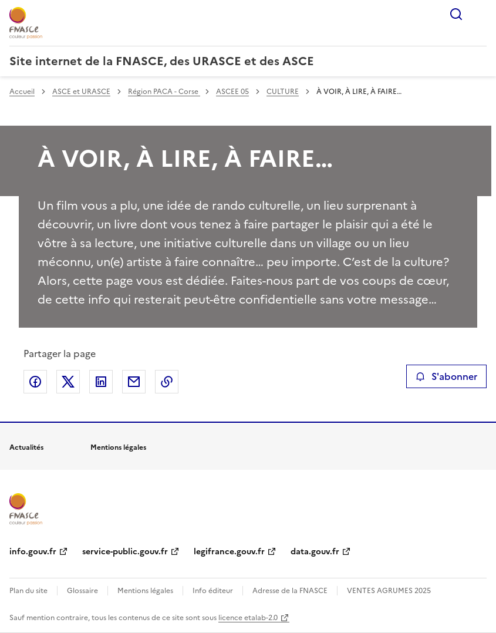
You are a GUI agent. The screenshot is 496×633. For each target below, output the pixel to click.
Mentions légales (145, 590)
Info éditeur (213, 590)
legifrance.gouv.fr (229, 552)
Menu (479, 14)
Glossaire (82, 590)
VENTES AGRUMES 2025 (389, 590)
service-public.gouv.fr (125, 552)
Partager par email (134, 381)
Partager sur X (68, 381)
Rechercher (456, 14)
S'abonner (446, 376)
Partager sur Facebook (35, 381)
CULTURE (282, 91)
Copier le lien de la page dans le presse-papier (166, 381)
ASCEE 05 (232, 91)
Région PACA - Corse (164, 91)
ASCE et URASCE (81, 91)
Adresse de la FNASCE (290, 590)
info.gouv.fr (32, 552)
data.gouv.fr (315, 552)
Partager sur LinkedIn (101, 381)
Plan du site (28, 590)
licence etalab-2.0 (248, 617)
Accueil (22, 91)
